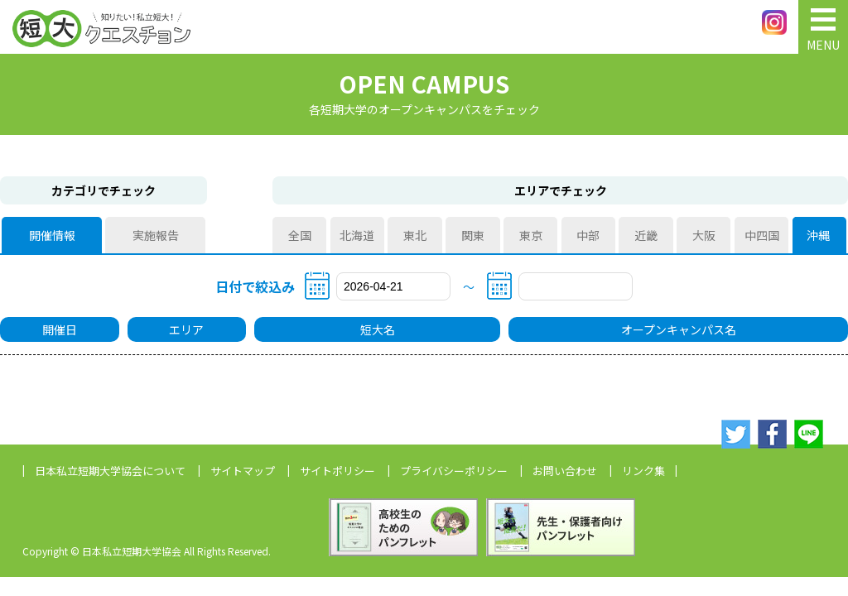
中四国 (761, 235)
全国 (299, 235)
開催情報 (52, 235)
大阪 (704, 235)
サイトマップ (242, 470)
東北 (414, 235)
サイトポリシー (337, 470)
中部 (588, 235)
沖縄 (819, 235)
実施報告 (155, 235)
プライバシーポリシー (454, 470)
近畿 (646, 235)
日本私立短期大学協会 (110, 470)
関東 (472, 235)
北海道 (357, 235)
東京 (530, 235)
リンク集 (643, 470)
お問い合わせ (564, 470)
